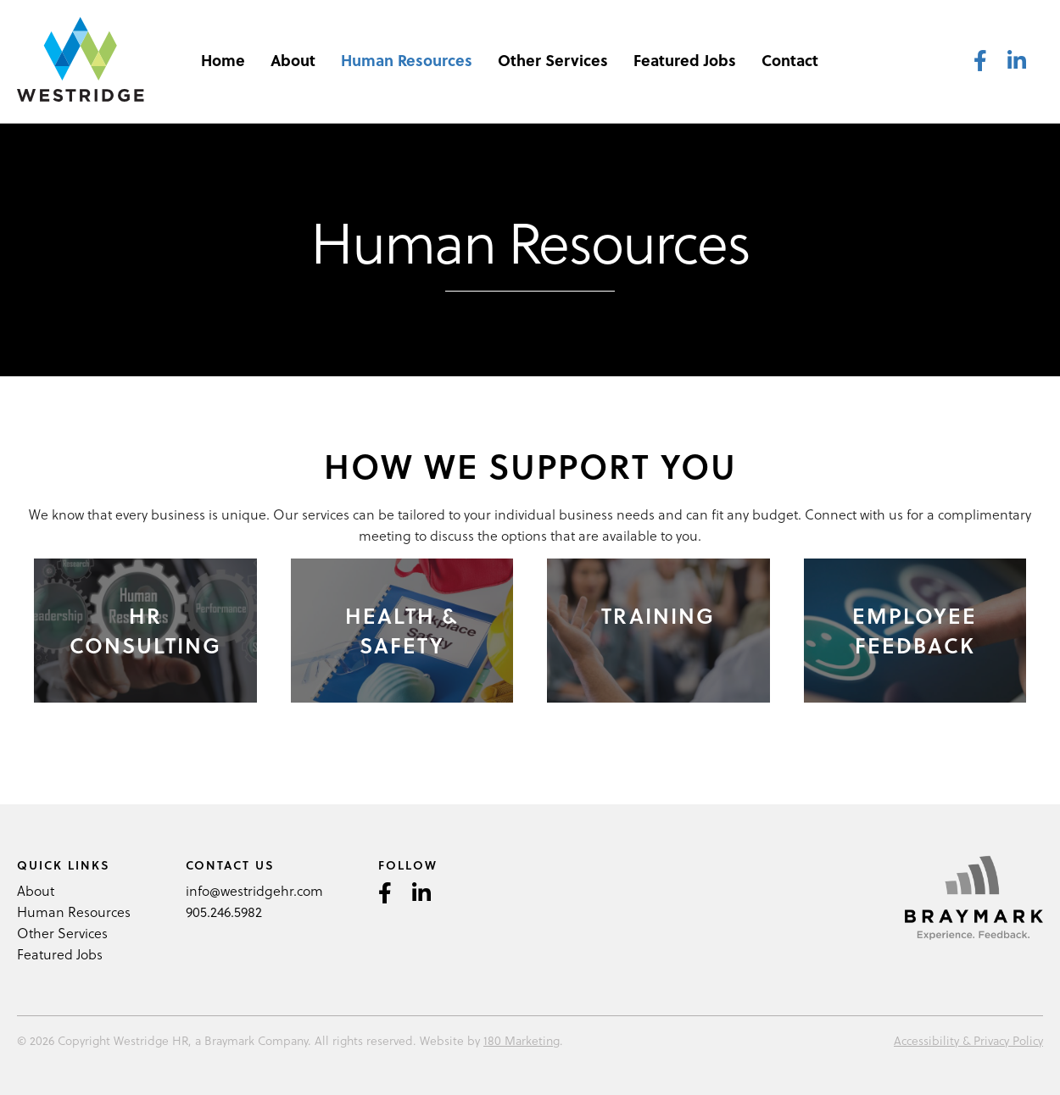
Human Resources (406, 59)
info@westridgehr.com (254, 890)
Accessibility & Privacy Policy (968, 1040)
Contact (790, 59)
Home (223, 59)
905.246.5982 (224, 911)
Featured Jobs (684, 59)
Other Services (553, 59)
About (293, 59)
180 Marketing (521, 1040)
